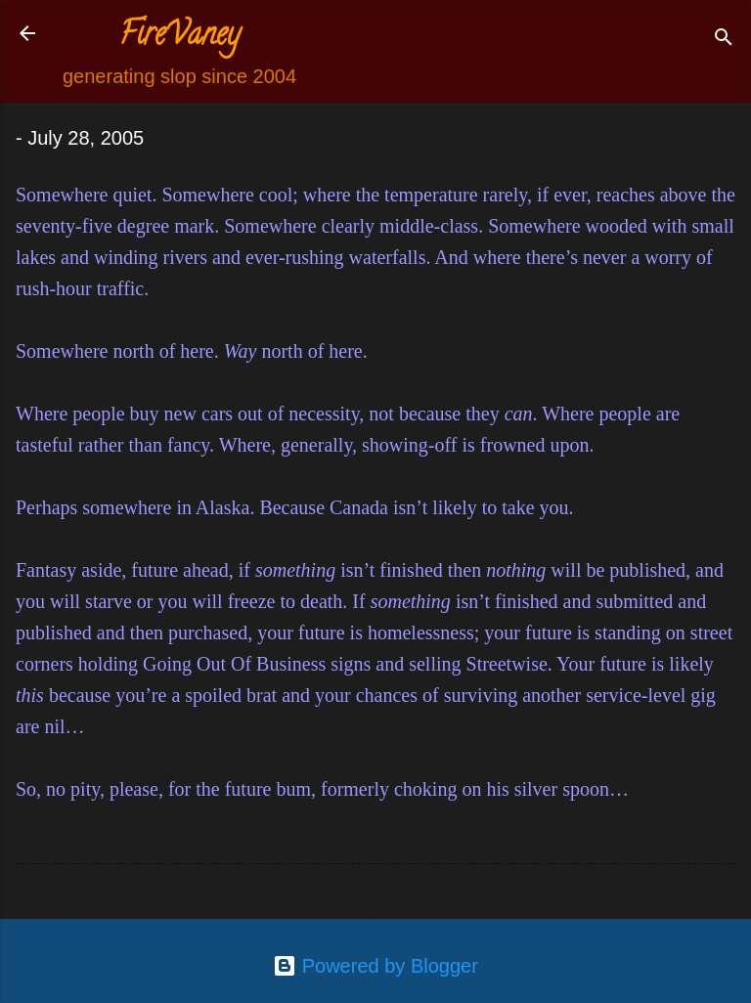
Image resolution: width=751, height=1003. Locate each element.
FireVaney (179, 37)
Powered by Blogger (375, 966)
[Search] (723, 39)
